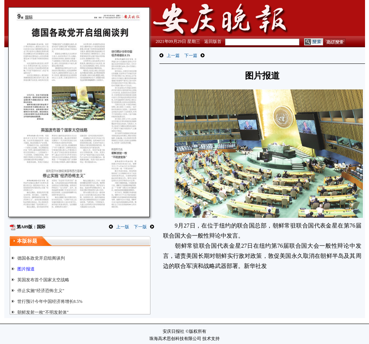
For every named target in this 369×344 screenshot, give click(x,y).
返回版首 (212, 41)
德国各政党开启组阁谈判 (41, 258)
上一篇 (173, 55)
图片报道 (26, 269)
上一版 (122, 226)
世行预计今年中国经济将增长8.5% (50, 301)
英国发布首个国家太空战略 (43, 279)
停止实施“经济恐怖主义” (41, 290)
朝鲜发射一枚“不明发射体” (43, 312)
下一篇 (190, 55)
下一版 (140, 226)
